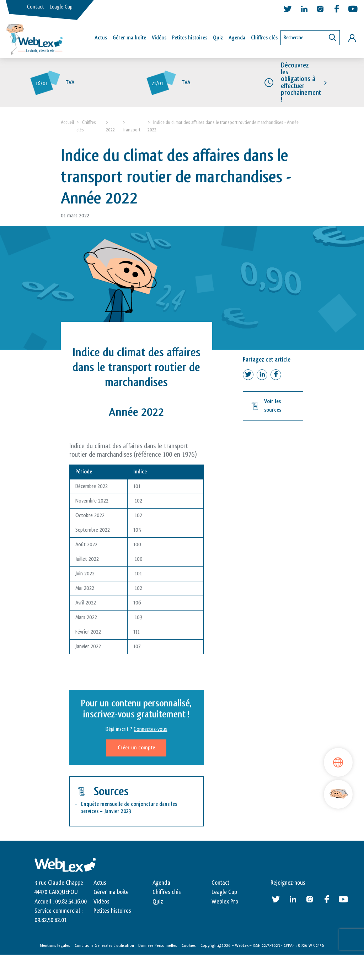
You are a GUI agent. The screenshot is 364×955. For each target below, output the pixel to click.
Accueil (67, 122)
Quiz (218, 37)
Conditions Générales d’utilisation (104, 945)
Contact (35, 7)
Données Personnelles (157, 945)
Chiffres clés (264, 37)
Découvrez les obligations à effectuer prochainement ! (301, 82)
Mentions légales (55, 945)
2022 (110, 129)
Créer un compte (136, 747)
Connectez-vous (150, 729)
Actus (101, 37)
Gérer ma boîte (129, 37)
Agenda (237, 37)
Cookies (189, 945)
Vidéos (159, 37)
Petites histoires (189, 37)
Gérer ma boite (111, 892)
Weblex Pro (225, 902)
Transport (131, 129)
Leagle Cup (61, 7)
